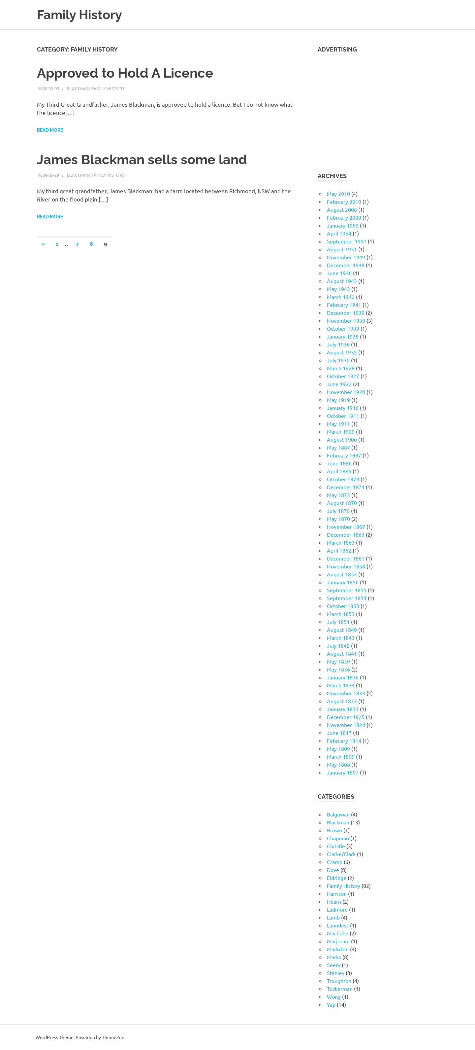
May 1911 (338, 423)
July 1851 (338, 621)
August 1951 (342, 249)
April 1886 (339, 471)
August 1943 (342, 280)
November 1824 (346, 724)
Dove (333, 869)
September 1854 (346, 598)
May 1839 (338, 661)
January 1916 (343, 407)
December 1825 (345, 716)
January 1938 (343, 336)
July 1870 (338, 510)
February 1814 (344, 740)
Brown (334, 830)
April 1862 (339, 550)
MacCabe (337, 933)
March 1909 (341, 431)
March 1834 (341, 685)
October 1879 (343, 479)
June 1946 (339, 273)
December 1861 (345, 558)
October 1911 (343, 415)
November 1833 (346, 693)
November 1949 (346, 257)
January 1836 (343, 677)
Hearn (334, 901)
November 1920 (346, 391)
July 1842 (338, 645)
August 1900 (342, 439)
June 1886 (339, 463)
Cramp (334, 861)
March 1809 (341, 756)
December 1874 (345, 487)
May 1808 (338, 764)
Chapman (338, 838)
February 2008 (344, 217)
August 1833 (342, 701)
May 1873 (338, 494)
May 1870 (338, 518)
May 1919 (338, 399)
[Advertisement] (378, 109)
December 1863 (345, 534)
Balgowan (338, 814)
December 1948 (345, 265)
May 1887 (338, 447)
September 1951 (346, 241)
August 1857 (342, 574)
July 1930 (338, 360)
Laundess (338, 925)
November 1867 (346, 526)
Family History (79, 14)
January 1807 (343, 772)
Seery (333, 964)
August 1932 (342, 352)
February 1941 (344, 304)
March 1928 (341, 368)
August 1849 (342, 629)
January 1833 (343, 709)
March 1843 (341, 637)
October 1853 (343, 605)
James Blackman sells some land (142, 159)
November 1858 (346, 566)
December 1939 (345, 312)
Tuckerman (340, 988)
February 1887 (344, 455)
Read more (50, 130)
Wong (334, 996)
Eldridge (336, 877)
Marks (334, 957)
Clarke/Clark (341, 854)
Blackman (78, 88)
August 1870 (342, 502)
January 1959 (343, 225)
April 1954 (339, 233)
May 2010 (338, 193)
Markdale (338, 949)
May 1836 (338, 669)
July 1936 (338, 344)
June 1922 (339, 383)
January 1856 (343, 582)
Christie (336, 846)
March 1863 (341, 542)
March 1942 (341, 296)
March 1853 (341, 613)
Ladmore (337, 909)
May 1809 (338, 748)
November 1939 (346, 320)
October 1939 (343, 328)
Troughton (339, 980)
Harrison (337, 893)
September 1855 (346, 590)
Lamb (333, 917)
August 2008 (342, 209)
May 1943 (338, 288)
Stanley (335, 972)
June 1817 (339, 732)
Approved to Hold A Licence (125, 73)
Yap (331, 1004)
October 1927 (343, 376)
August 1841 (342, 653)
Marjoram (338, 941)
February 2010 (344, 201)
